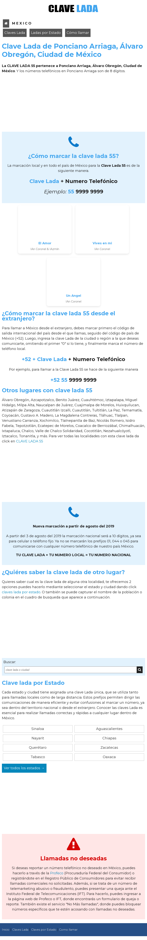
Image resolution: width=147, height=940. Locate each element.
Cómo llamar (78, 33)
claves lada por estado (21, 592)
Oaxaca (109, 757)
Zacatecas (109, 747)
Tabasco (38, 757)
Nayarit (38, 738)
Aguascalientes (109, 729)
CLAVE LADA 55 (29, 441)
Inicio (5, 929)
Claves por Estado (43, 929)
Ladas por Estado (46, 33)
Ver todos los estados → (24, 768)
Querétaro (38, 747)
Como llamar (68, 929)
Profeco (56, 873)
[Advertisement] (73, 104)
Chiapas (109, 738)
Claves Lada (14, 33)
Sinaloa (37, 729)
